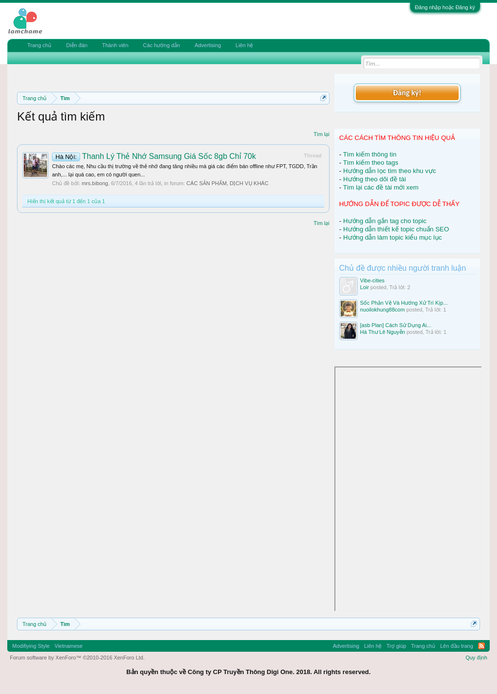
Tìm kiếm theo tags (370, 162)
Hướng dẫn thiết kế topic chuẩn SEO (396, 229)
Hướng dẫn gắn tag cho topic (385, 221)
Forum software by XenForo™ (77, 657)
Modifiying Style (31, 646)
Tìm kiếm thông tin (370, 154)
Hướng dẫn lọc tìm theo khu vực (389, 170)
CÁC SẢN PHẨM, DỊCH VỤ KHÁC (227, 183)
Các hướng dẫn (161, 45)
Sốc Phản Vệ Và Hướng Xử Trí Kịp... (404, 303)
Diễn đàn (76, 45)
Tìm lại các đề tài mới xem (381, 187)
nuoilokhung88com (382, 309)
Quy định (476, 657)
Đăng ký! (407, 92)
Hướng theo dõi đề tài (374, 179)
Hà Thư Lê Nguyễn (382, 332)
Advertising (208, 45)
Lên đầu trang (456, 646)
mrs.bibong (95, 183)
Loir (364, 287)
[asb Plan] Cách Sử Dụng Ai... (395, 325)
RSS (481, 645)
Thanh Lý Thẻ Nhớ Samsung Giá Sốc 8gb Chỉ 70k (154, 156)
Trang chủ (39, 45)
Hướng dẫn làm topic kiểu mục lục (392, 237)
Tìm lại (322, 134)
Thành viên (115, 45)
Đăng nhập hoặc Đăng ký (445, 7)
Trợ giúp (396, 646)
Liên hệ (244, 45)
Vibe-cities (372, 280)
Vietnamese (68, 646)
